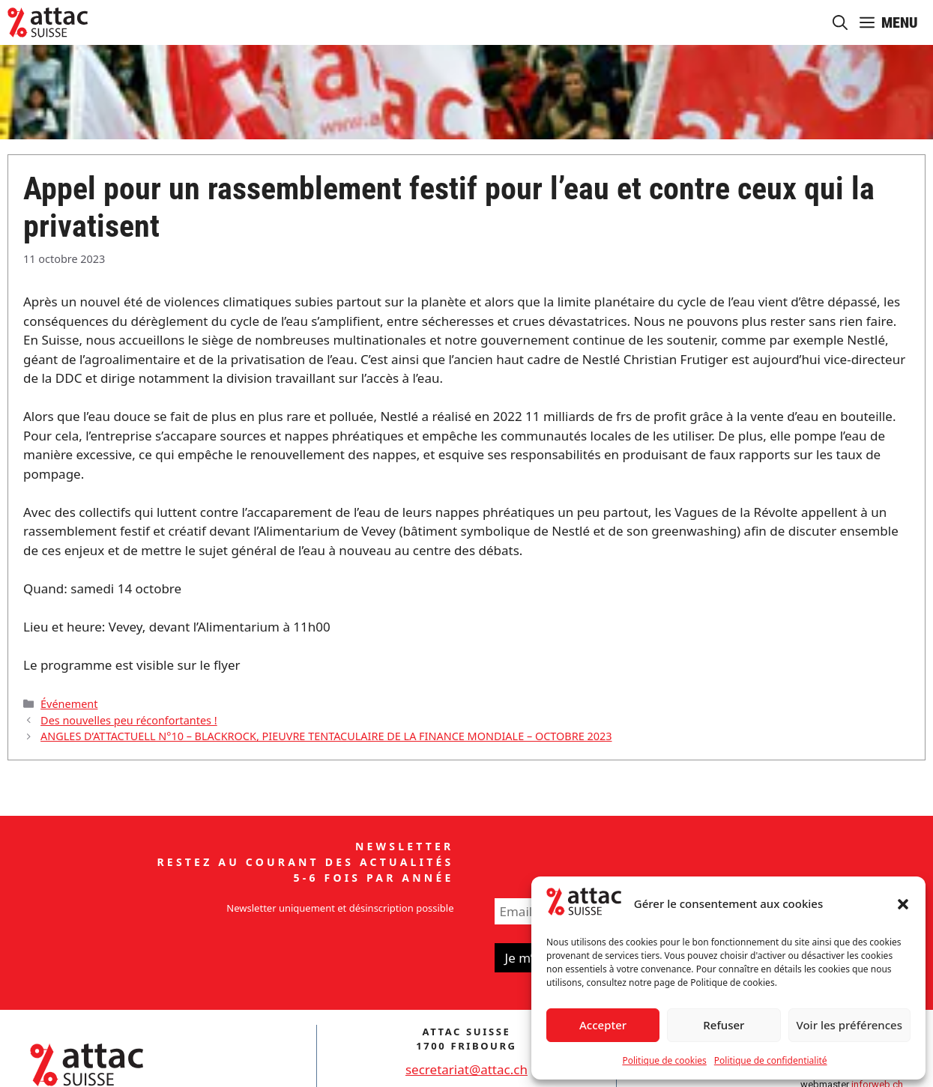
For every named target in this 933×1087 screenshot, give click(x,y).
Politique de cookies (664, 1060)
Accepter (602, 1024)
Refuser (723, 1024)
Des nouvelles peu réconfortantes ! (128, 720)
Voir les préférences (849, 1024)
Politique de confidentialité (770, 1060)
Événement (68, 704)
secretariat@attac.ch (466, 1069)
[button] (903, 904)
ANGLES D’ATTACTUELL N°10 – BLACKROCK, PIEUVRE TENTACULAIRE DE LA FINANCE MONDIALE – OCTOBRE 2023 (326, 736)
